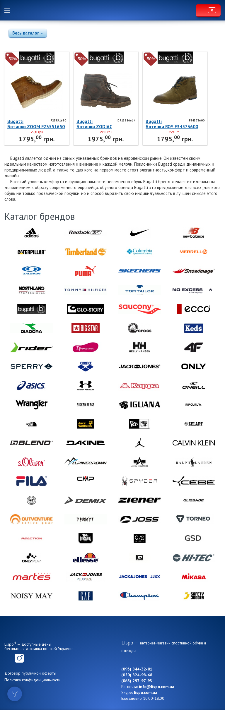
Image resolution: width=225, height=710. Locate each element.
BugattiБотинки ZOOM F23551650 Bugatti (36, 124)
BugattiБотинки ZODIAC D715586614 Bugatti (98, 124)
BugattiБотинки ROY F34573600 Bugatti (172, 124)
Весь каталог (27, 33)
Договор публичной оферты (30, 673)
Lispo (105, 10)
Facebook (8, 658)
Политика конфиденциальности (32, 679)
